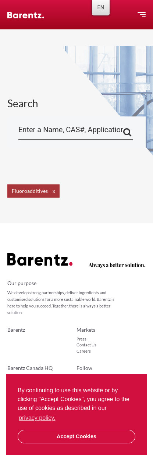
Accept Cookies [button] (76, 436)
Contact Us (86, 344)
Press (81, 338)
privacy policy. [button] (37, 418)
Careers (83, 351)
